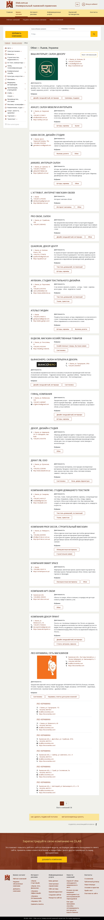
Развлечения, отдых (14, 107)
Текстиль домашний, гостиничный (69, 267)
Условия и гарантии (91, 887)
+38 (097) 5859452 (39, 224)
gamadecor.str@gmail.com (42, 145)
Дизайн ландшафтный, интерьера (46, 98)
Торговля (10, 116)
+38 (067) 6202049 (74, 61)
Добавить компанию (17, 34)
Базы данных (53, 881)
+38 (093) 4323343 (39, 347)
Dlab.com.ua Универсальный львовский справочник (36, 4)
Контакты (94, 12)
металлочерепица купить (73, 816)
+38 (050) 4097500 (74, 661)
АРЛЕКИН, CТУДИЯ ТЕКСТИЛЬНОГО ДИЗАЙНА (55, 280)
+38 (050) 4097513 (45, 772)
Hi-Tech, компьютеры (15, 63)
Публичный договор (91, 882)
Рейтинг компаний (13, 20)
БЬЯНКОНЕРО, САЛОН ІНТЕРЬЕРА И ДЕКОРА (54, 359)
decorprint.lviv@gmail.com (41, 627)
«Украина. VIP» (36, 901)
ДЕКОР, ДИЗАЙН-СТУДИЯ (44, 428)
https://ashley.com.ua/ (40, 120)
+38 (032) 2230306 (39, 469)
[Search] (60, 34)
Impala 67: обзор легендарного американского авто (72, 884)
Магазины (11, 79)
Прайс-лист (88, 890)
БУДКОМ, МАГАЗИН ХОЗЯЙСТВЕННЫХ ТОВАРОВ (56, 338)
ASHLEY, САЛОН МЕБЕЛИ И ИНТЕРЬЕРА (51, 107)
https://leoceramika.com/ (47, 714)
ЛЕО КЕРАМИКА (43, 704)
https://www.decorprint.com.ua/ (41, 629)
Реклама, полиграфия (15, 104)
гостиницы (71, 29)
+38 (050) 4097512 (45, 741)
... (69, 90)
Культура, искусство (15, 76)
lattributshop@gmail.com (41, 201)
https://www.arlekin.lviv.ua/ (41, 293)
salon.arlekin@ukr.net (40, 291)
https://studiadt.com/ (40, 503)
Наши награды (89, 885)
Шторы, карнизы (63, 126)
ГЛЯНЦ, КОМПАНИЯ (41, 394)
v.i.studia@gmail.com (75, 64)
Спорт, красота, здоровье (13, 112)
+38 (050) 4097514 (45, 757)
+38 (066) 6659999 (39, 535)
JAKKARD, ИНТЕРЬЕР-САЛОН (45, 162)
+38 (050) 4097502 (45, 725)
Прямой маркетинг (55, 892)
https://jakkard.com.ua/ (40, 173)
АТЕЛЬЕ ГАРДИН (39, 310)
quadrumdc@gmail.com (41, 257)
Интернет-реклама (34, 13)
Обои (76, 154)
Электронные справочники (53, 885)
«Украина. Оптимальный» (36, 897)
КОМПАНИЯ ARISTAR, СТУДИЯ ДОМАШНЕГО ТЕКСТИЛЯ (60, 490)
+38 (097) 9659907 (74, 366)
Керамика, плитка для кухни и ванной (62, 697)
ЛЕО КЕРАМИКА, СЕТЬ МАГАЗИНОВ (49, 653)
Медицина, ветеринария (12, 84)
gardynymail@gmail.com (41, 319)
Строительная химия (64, 554)
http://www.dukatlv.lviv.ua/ (41, 471)
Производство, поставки (13, 100)
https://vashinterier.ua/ (75, 66)
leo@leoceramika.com (75, 663)
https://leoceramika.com (76, 666)
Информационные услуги (54, 13)
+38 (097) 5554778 (39, 439)
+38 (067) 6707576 (39, 289)
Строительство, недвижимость (13, 58)
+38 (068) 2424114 (39, 569)
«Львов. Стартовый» (35, 882)
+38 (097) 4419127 (39, 498)
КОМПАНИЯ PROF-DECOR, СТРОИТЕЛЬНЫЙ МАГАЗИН (59, 526)
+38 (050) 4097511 (45, 788)
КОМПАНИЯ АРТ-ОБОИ (43, 591)
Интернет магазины (64, 207)
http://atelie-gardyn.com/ (41, 321)
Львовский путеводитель (74, 13)
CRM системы (53, 889)
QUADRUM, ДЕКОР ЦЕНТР (44, 246)
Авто (9, 48)
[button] (90, 4)
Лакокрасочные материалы (67, 582)
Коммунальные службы (13, 72)
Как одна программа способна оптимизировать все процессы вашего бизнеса (73, 907)
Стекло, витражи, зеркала (66, 644)
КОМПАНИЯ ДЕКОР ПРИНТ (45, 616)
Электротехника (13, 51)
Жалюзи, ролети (63, 154)
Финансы (10, 54)
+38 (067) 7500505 (39, 169)
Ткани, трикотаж (63, 301)
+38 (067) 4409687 (39, 402)
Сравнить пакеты (37, 904)
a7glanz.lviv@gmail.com (41, 404)
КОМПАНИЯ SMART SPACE (44, 563)
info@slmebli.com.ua (40, 117)
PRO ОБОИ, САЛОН (41, 216)
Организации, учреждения (12, 89)
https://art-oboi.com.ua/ (41, 599)
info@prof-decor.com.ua (41, 537)
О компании (88, 879)
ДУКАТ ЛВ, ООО (39, 460)
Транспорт (11, 119)
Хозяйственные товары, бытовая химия (71, 346)
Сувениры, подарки (72, 98)
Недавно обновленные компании (34, 20)
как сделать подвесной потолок (44, 816)
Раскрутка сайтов (55, 898)
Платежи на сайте (91, 893)
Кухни (77, 126)
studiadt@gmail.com (40, 501)
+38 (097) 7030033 (39, 625)
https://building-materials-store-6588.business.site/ (41, 349)
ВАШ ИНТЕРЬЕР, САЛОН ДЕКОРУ (48, 54)
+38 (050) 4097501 (45, 710)
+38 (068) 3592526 (39, 143)
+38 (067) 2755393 (39, 199)
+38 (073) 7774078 (39, 254)
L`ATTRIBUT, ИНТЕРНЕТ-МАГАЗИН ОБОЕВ (53, 192)
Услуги (9, 96)
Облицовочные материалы (67, 550)
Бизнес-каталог (19, 13)
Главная (9, 12)
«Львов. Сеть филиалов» (35, 887)
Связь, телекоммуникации (14, 67)
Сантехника (61, 350)
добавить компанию (52, 859)
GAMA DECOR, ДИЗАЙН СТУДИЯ (47, 134)
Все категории (12, 124)
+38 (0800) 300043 (39, 597)
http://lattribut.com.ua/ (40, 203)
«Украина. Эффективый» (36, 892)
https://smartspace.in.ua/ (41, 571)
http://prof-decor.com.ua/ (41, 539)
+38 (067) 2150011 (39, 115)
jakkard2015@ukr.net (40, 171)
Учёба (9, 93)
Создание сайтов (55, 895)
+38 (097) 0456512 (39, 317)
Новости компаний (56, 20)
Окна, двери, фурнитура (80, 481)
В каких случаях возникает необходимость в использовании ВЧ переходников (73, 894)
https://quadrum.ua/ (39, 259)
